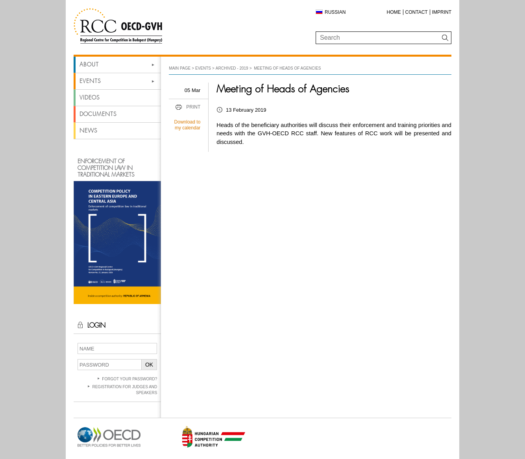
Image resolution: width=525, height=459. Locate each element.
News (88, 130)
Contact (416, 12)
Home (394, 12)
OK (149, 364)
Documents (97, 114)
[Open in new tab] (109, 447)
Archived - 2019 (232, 68)
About (89, 64)
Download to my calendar (187, 125)
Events (90, 81)
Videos (89, 97)
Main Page (179, 68)
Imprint (441, 12)
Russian (335, 12)
